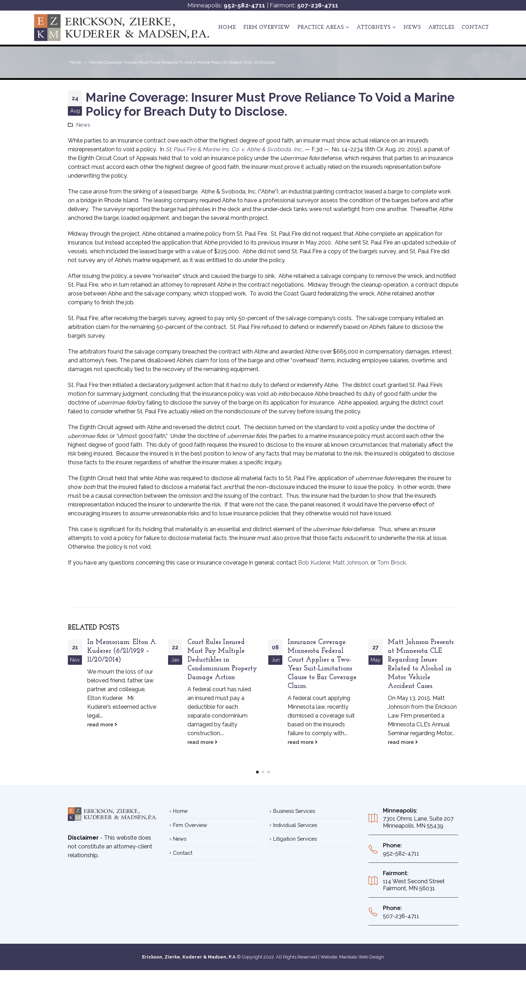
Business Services (294, 807)
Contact (475, 27)
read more (102, 724)
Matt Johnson (350, 562)
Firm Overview (266, 27)
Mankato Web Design (361, 953)
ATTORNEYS (374, 27)
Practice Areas (320, 27)
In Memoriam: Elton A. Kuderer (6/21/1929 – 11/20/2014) (122, 651)
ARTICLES (441, 27)
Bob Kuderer (314, 562)
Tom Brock (391, 562)
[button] (257, 768)
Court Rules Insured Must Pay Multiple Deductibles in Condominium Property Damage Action (222, 660)
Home (227, 27)
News (412, 27)
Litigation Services (295, 835)
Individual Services (295, 821)
